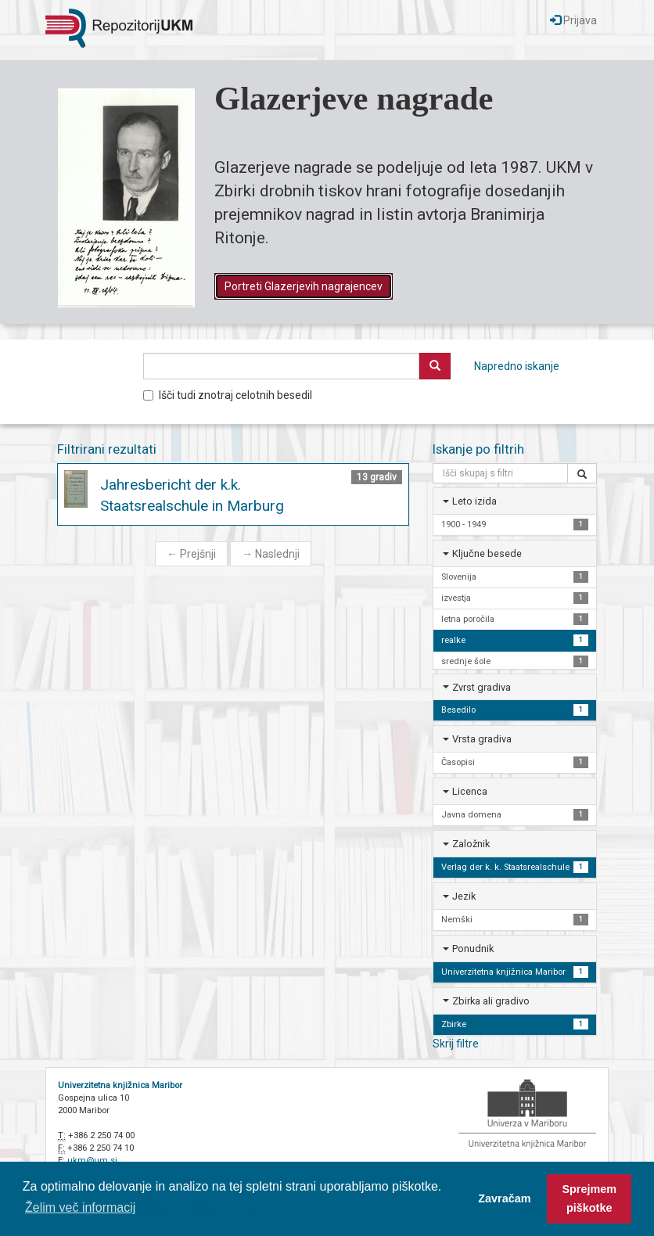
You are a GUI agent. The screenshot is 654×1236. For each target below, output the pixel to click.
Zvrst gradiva (481, 687)
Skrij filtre (456, 1043)
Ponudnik (473, 948)
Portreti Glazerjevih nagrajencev (304, 286)
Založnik (471, 844)
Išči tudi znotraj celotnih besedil (227, 395)
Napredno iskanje (516, 366)
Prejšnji (191, 554)
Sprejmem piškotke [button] (589, 1198)
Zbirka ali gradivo (491, 1001)
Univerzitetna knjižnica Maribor (120, 1085)
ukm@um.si (92, 1160)
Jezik (464, 896)
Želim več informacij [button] (80, 1207)
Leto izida (474, 501)
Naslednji (271, 554)
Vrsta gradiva (482, 739)
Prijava (573, 20)
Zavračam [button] (504, 1198)
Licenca (469, 791)
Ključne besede (487, 553)
